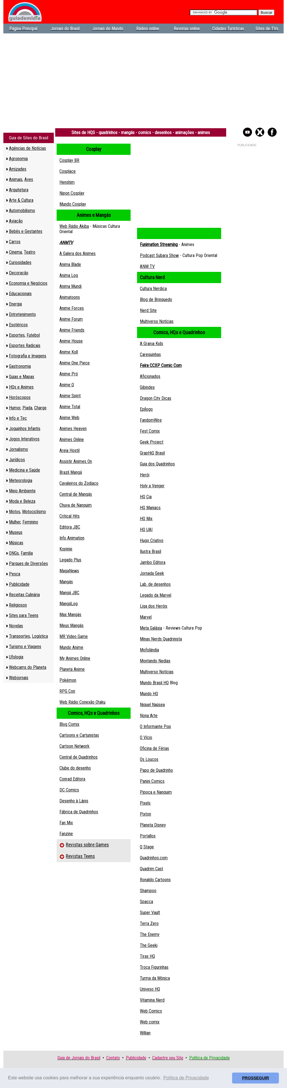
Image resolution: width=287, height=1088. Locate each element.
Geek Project (151, 442)
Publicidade (19, 584)
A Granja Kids (151, 343)
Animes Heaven (73, 428)
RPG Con (67, 691)
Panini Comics (152, 781)
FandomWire (151, 420)
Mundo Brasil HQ (154, 682)
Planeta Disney (153, 825)
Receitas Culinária (24, 594)
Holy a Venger (152, 485)
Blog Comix (69, 724)
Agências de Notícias (27, 148)
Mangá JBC (69, 592)
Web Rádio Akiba (74, 226)
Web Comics (151, 1011)
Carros (14, 241)
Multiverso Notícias (156, 321)
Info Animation (71, 538)
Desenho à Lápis (73, 801)
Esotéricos (18, 324)
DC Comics (69, 790)
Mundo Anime (71, 647)
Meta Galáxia (151, 628)
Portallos (148, 836)
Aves (28, 179)
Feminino (30, 522)
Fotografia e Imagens (27, 356)
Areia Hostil (69, 450)
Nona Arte (149, 715)
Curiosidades (20, 262)
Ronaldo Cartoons (155, 879)
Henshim (67, 182)
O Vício (146, 737)
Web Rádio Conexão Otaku (82, 702)
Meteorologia (20, 480)
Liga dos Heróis (153, 606)
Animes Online (71, 439)
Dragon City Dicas (155, 398)
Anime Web (69, 417)
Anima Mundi (70, 286)
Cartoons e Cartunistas (79, 735)
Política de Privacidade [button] (186, 1077)
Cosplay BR (69, 160)
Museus (15, 532)
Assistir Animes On (75, 461)
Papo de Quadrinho (156, 770)
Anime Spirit (70, 395)
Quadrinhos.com (154, 857)
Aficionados (150, 376)
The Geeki (149, 945)
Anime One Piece (74, 363)
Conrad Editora (72, 779)
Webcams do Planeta (27, 667)
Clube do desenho (75, 768)
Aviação (16, 221)
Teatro (29, 252)
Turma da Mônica (155, 978)
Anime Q (66, 384)
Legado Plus (70, 560)
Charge (40, 407)
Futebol (33, 335)
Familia (27, 553)
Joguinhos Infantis (24, 428)
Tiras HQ (147, 956)
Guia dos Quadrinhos (157, 464)
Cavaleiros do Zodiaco (78, 483)
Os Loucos (149, 759)
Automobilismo (22, 210)
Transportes (19, 636)
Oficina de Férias (154, 748)
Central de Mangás (75, 494)
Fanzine (66, 833)
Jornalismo (18, 449)
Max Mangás (70, 614)
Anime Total (69, 406)
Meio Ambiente (22, 490)
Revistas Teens (80, 856)
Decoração (18, 273)
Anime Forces (71, 308)
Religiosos (18, 605)
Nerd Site (148, 310)
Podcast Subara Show (159, 255)
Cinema (15, 252)
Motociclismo (34, 511)
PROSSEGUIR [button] (255, 1078)
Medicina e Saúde (24, 470)
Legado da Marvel (155, 595)
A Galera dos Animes (77, 253)
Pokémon (67, 680)
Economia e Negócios (28, 283)
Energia (15, 304)
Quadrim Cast (151, 868)
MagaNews (69, 570)
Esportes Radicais (24, 345)
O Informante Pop (155, 726)
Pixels (145, 803)
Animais (15, 179)
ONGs (14, 553)
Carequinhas (150, 354)
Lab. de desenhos (155, 584)
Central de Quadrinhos (78, 757)
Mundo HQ (149, 693)
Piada (27, 407)
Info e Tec (18, 418)
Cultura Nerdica (153, 288)
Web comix (149, 1022)
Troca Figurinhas (154, 967)
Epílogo (146, 409)
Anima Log (68, 275)
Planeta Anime (72, 669)
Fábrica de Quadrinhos (78, 811)
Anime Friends (71, 330)
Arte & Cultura (21, 200)
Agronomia (18, 158)
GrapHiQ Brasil (152, 453)
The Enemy (149, 934)
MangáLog (68, 603)
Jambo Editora (152, 562)
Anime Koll (68, 352)
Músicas (16, 542)
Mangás (66, 581)
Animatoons (69, 297)
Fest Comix (150, 431)
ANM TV (147, 266)
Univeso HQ (150, 989)
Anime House (71, 341)
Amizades (17, 169)
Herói (144, 475)
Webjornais (18, 677)
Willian (145, 1033)
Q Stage (147, 847)
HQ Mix (146, 518)
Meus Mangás (71, 625)
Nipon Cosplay (71, 193)
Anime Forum (71, 319)
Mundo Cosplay (72, 204)
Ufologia (16, 657)
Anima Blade (70, 264)
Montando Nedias (155, 661)
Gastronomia (20, 366)
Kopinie (65, 549)
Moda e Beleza (22, 501)
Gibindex (147, 387)
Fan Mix (66, 822)
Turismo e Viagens (25, 646)
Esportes (17, 335)
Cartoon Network (74, 746)
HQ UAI (146, 529)
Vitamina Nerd (152, 1000)
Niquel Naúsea (152, 704)
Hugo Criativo (151, 540)
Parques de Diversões (28, 563)
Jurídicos (17, 459)
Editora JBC (69, 527)
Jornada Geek (152, 573)
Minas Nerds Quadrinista (161, 639)
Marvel (146, 617)
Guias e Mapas (21, 376)
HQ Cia (146, 496)
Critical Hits (69, 516)
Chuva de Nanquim (75, 505)
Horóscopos (20, 397)
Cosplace (67, 171)
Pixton (145, 814)
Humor (14, 407)
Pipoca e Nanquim (156, 792)
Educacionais (20, 293)
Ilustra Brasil (150, 551)
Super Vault (150, 912)
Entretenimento (22, 314)
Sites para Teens (23, 615)
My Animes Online (74, 658)
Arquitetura (18, 189)
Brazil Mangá (70, 472)
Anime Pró (68, 374)
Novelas (16, 625)
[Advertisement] (143, 78)
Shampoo (148, 890)
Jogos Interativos (24, 439)
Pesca (14, 574)
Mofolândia (149, 650)
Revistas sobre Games (87, 845)
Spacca (146, 901)
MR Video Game (73, 636)
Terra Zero (149, 923)
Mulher (14, 522)
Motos (14, 511)
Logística (40, 636)
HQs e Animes (21, 387)
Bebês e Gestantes (25, 231)
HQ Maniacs (150, 507)
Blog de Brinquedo (156, 299)
